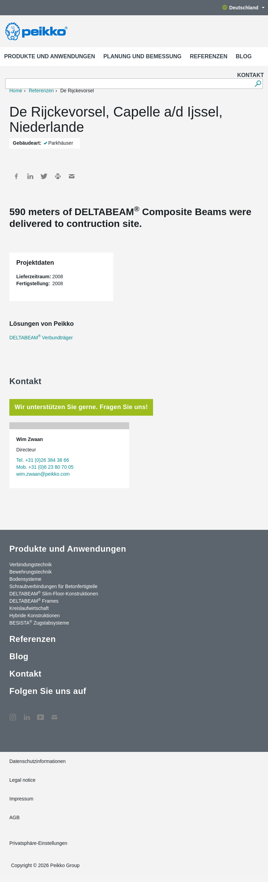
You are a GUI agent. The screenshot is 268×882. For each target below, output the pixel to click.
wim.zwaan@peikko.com (43, 474)
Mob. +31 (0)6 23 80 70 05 (44, 467)
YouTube (40, 713)
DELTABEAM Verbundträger (41, 337)
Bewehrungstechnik (30, 572)
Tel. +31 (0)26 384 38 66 (42, 460)
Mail (71, 176)
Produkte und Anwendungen (49, 56)
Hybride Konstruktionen (34, 615)
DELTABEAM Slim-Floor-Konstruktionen (53, 593)
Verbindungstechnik (30, 564)
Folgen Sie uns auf (47, 691)
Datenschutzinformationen (37, 761)
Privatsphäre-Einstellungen (38, 843)
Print (57, 176)
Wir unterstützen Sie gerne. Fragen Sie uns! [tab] (81, 407)
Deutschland (243, 7)
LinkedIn (30, 176)
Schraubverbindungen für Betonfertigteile (53, 586)
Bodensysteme (25, 579)
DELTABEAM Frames (34, 600)
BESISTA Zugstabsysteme (39, 622)
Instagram (12, 713)
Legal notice (22, 780)
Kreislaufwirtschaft (29, 608)
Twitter (44, 176)
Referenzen (208, 56)
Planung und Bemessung (143, 56)
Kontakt (250, 75)
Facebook (16, 176)
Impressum (21, 799)
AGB (14, 817)
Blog (244, 56)
